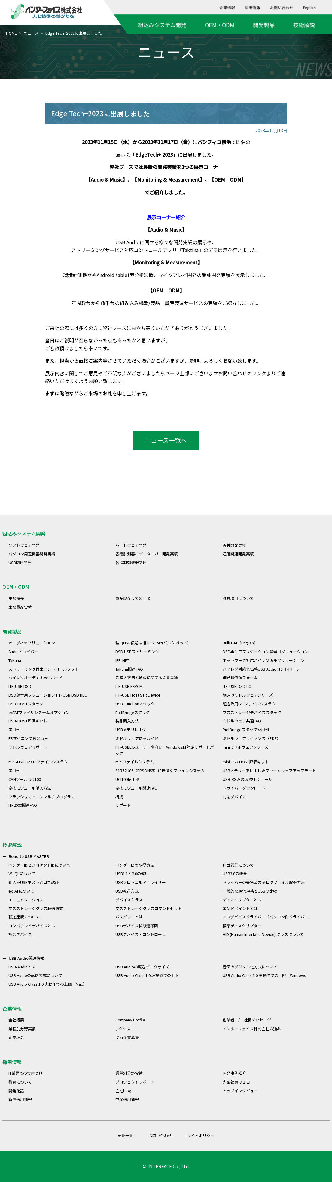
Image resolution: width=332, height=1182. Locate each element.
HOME (11, 33)
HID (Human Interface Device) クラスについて (263, 934)
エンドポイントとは (240, 908)
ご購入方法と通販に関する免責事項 (146, 677)
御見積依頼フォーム (240, 677)
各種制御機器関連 (131, 562)
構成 (119, 797)
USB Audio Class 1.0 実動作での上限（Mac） (47, 984)
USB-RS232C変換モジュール (247, 779)
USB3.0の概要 (235, 873)
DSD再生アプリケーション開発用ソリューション (266, 651)
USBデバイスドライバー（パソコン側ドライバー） (267, 917)
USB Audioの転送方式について (35, 975)
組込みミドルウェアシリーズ (248, 695)
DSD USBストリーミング (137, 651)
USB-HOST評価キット (27, 721)
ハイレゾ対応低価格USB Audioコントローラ (261, 669)
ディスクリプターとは (242, 900)
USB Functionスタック (135, 703)
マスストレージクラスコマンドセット (148, 908)
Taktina (190, 250)
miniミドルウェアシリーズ (245, 747)
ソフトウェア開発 (24, 545)
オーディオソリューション (31, 643)
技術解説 (304, 25)
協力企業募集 (127, 1037)
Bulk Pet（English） (240, 643)
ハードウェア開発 (131, 545)
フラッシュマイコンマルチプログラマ (41, 797)
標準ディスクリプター (242, 925)
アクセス (123, 1028)
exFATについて (21, 891)
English (309, 7)
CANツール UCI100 (24, 779)
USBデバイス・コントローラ (140, 934)
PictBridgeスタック (132, 712)
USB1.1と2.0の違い (132, 873)
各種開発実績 (234, 545)
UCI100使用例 (127, 779)
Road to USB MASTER (29, 856)
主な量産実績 (20, 607)
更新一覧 (125, 1135)
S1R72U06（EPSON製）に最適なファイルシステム (160, 770)
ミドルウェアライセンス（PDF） (252, 738)
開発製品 (264, 25)
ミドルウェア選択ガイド (136, 738)
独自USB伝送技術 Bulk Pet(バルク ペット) (152, 643)
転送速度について (24, 917)
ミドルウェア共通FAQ (242, 721)
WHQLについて (21, 873)
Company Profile (130, 1020)
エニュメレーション (26, 900)
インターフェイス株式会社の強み (252, 1028)
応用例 (14, 729)
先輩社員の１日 (236, 1082)
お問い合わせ (282, 7)
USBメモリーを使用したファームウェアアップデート (269, 770)
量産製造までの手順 (133, 598)
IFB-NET (122, 660)
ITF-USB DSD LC (237, 686)
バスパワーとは (129, 917)
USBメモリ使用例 (130, 729)
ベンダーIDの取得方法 (134, 865)
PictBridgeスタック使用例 (246, 729)
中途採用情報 (127, 1099)
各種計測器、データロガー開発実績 (146, 554)
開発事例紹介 (234, 1073)
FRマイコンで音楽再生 (28, 738)
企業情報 (227, 7)
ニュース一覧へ (166, 440)
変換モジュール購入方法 (29, 788)
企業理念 (16, 1037)
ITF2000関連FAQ (22, 805)
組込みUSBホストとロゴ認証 (33, 882)
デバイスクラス (129, 900)
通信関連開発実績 (238, 554)
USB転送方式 (127, 891)
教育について (20, 1082)
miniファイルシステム (134, 762)
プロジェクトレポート (134, 1082)
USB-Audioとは (21, 967)
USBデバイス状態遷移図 (136, 925)
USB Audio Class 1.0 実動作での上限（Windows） (266, 975)
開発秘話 (16, 1090)
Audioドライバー (23, 651)
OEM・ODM (219, 25)
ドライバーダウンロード (244, 788)
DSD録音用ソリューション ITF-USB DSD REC (47, 695)
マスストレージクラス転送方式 (35, 908)
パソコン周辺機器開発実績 (31, 554)
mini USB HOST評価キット (246, 762)
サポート (123, 805)
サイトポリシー (200, 1135)
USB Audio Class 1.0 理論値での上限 (147, 975)
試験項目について (238, 598)
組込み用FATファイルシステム (249, 703)
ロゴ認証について (238, 865)
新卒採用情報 (20, 1099)
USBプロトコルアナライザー (140, 882)
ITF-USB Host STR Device (137, 695)
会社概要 (16, 1020)
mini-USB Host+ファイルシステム (38, 762)
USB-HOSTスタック (25, 703)
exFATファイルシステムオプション (38, 712)
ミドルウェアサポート (27, 747)
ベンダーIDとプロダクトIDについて (39, 865)
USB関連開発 (20, 562)
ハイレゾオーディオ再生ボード (35, 677)
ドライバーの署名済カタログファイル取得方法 (264, 882)
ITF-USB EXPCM (128, 686)
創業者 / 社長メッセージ (247, 1020)
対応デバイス (234, 797)
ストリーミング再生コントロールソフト (43, 669)
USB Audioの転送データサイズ (142, 967)
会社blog (123, 1090)
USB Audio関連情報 (26, 958)
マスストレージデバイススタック (252, 712)
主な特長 (16, 598)
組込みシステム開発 (162, 25)
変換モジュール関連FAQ (136, 788)
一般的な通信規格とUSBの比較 (250, 891)
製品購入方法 (127, 721)
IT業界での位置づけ (25, 1073)
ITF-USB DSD (19, 686)
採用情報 (252, 7)
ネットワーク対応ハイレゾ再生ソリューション (264, 660)
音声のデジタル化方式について (250, 967)
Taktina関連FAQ (129, 669)
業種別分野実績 (22, 1028)
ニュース (31, 33)
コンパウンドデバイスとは (31, 925)
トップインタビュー (240, 1090)
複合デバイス (20, 934)
